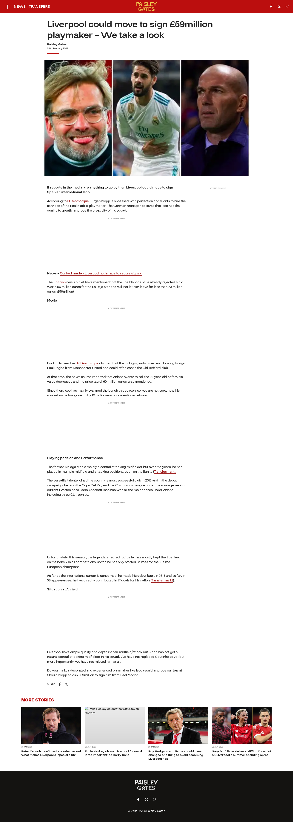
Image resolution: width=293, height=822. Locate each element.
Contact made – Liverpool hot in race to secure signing (101, 273)
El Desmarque (87, 363)
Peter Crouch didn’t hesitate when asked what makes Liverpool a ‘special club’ (51, 753)
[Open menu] (7, 6)
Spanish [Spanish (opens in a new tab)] (59, 282)
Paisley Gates (57, 44)
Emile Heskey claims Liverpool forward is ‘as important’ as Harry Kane (113, 753)
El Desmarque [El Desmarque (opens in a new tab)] (78, 201)
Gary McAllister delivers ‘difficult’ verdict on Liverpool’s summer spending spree (241, 753)
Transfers (39, 6)
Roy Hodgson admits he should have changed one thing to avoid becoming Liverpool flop (175, 755)
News (20, 6)
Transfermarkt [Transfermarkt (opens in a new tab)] (165, 471)
